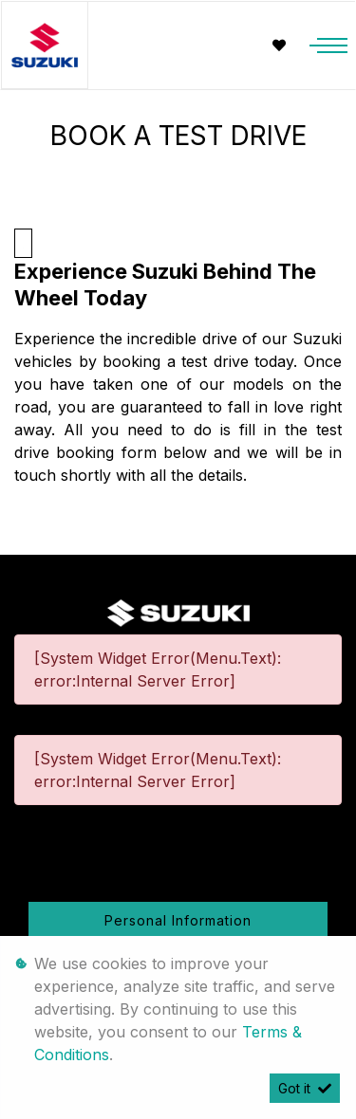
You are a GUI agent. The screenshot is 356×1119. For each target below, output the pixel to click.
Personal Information (178, 920)
